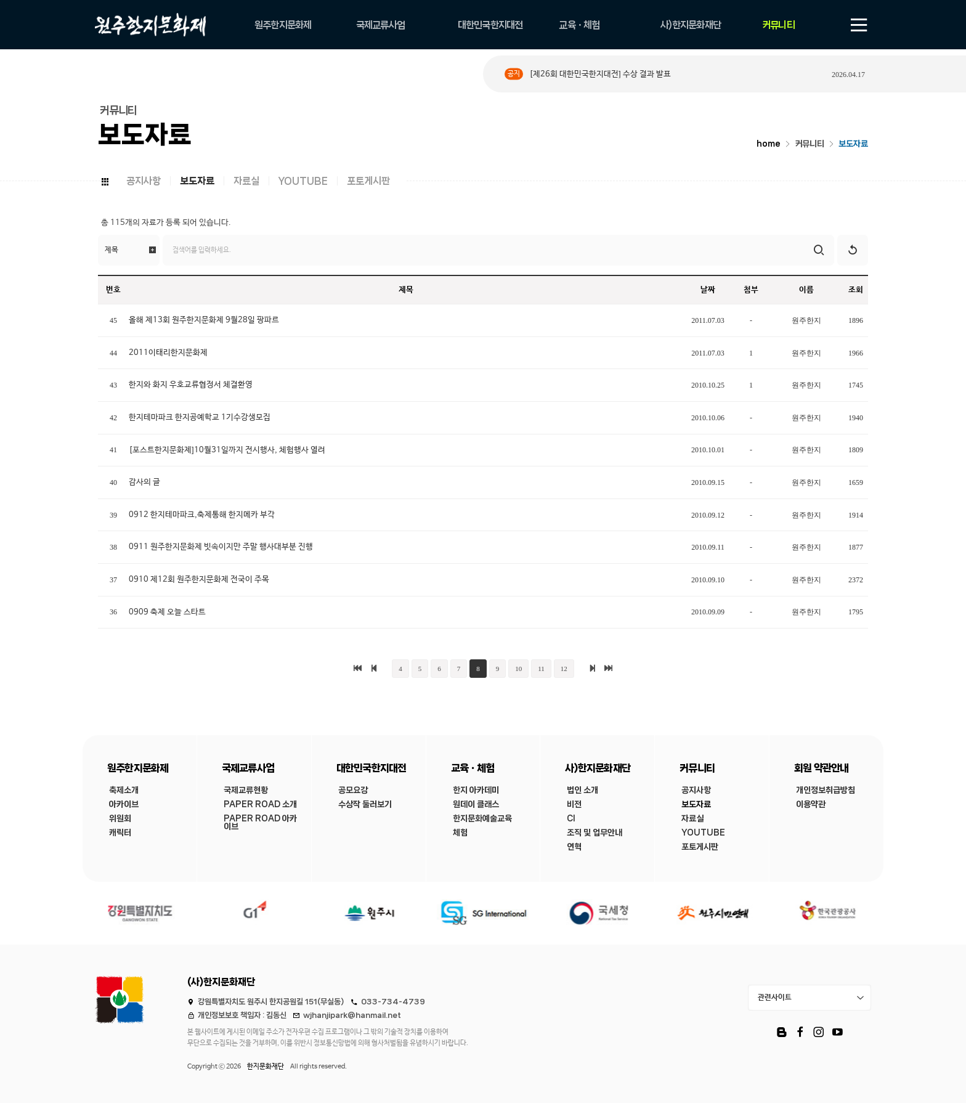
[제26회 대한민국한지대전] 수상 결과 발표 (600, 74)
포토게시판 (368, 180)
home (769, 144)
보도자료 (853, 144)
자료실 (246, 180)
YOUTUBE (303, 180)
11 (541, 668)
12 (564, 668)
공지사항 (143, 180)
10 (518, 668)
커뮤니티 (809, 144)
